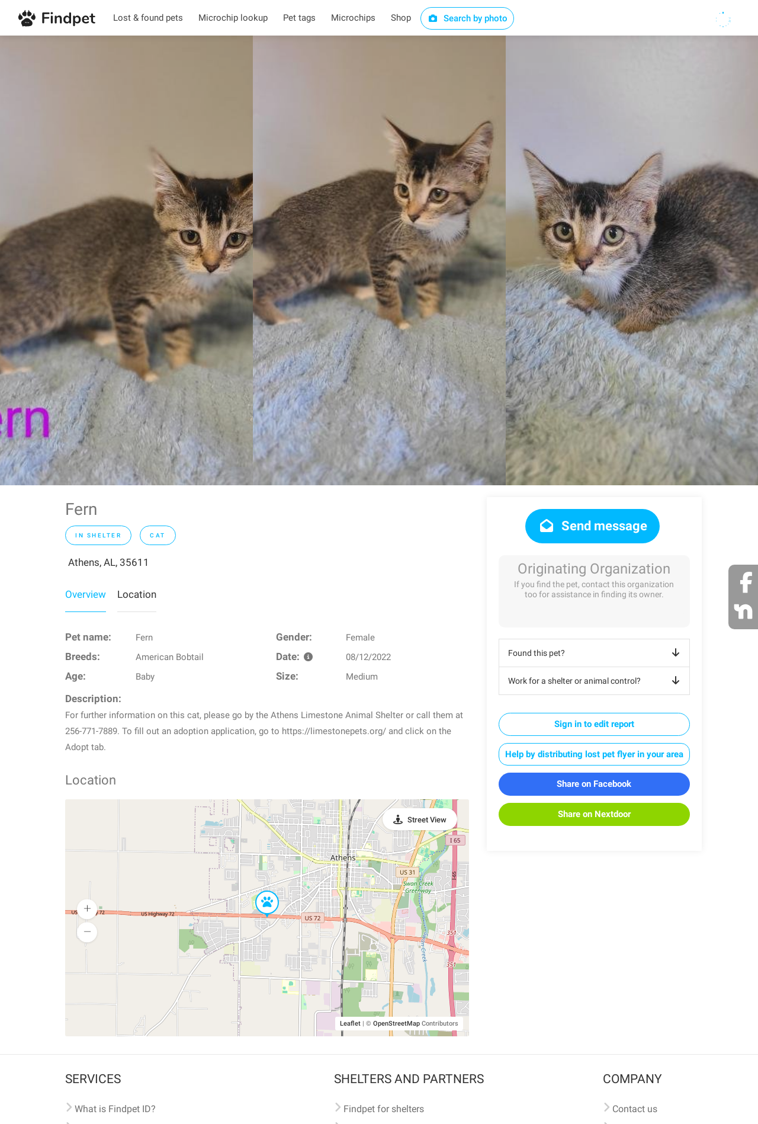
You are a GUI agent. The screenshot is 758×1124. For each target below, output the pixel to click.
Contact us (634, 1109)
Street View (427, 819)
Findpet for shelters (383, 1109)
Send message (592, 525)
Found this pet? (596, 653)
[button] (258, 891)
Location (136, 594)
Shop (401, 17)
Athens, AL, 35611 (108, 562)
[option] (126, 260)
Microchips (353, 17)
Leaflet (350, 1023)
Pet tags (299, 17)
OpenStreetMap (396, 1023)
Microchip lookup (233, 17)
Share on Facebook (594, 784)
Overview (85, 594)
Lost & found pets (148, 17)
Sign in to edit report (594, 724)
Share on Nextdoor (594, 814)
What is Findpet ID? (115, 1109)
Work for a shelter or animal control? (596, 681)
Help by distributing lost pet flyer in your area (594, 754)
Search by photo (467, 18)
